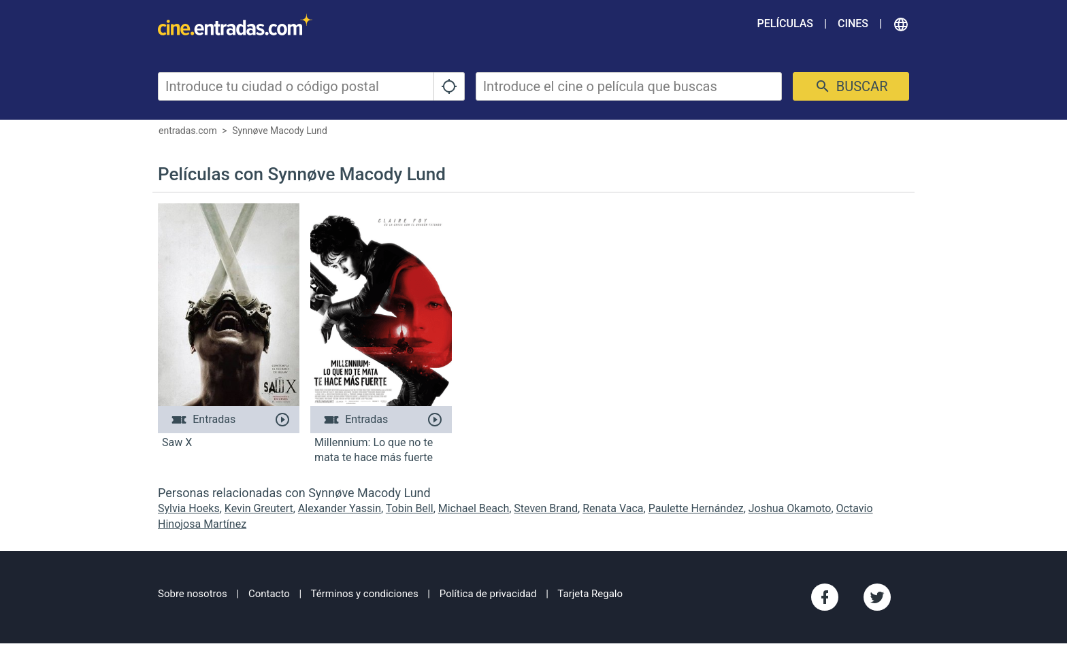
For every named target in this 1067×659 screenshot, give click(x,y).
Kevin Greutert (259, 508)
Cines (853, 23)
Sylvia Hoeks (189, 508)
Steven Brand (546, 508)
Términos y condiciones (364, 594)
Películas (785, 23)
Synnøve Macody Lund (279, 130)
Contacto (269, 594)
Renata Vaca (612, 508)
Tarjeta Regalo (590, 594)
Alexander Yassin (339, 508)
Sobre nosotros (192, 594)
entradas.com (188, 130)
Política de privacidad (488, 594)
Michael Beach (473, 508)
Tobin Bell (409, 508)
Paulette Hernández (696, 508)
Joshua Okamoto (790, 508)
